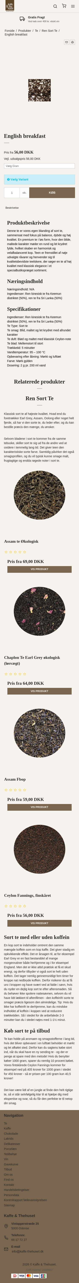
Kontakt (9, 1184)
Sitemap (9, 1205)
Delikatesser (12, 1144)
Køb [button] (52, 192)
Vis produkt (39, 569)
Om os (8, 1174)
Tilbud (8, 1169)
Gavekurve (11, 1164)
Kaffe (7, 1128)
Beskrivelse (12, 207)
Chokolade (11, 1133)
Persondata (11, 1195)
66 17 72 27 (19, 1239)
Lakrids (8, 1138)
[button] (66, 42)
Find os (9, 1179)
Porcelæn (10, 1149)
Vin (6, 1159)
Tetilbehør (10, 1154)
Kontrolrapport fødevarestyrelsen (25, 1200)
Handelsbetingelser (16, 1190)
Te (5, 1123)
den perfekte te (51, 1098)
